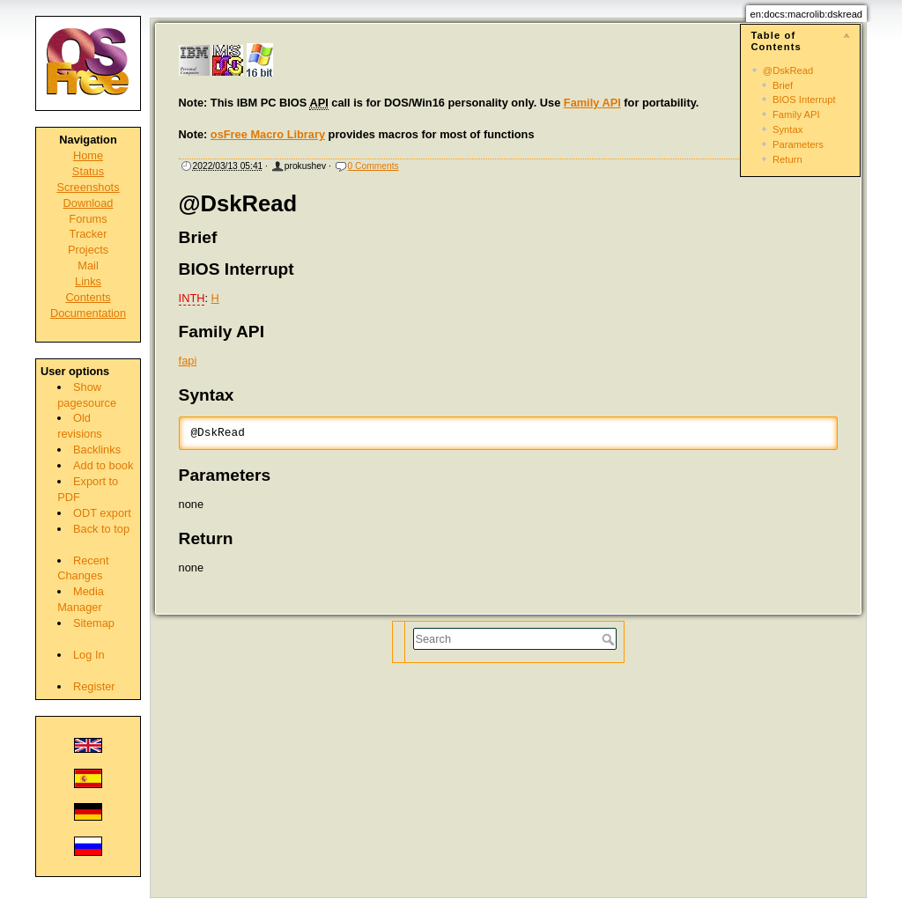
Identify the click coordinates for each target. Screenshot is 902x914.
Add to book (103, 465)
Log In (89, 654)
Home (88, 155)
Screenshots (87, 187)
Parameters (798, 144)
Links (88, 281)
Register (94, 686)
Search (610, 639)
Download (88, 203)
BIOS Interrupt (804, 99)
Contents (87, 297)
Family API (796, 114)
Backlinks (97, 449)
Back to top (101, 528)
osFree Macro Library (268, 134)
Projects (88, 249)
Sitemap (94, 623)
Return (787, 159)
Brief (783, 85)
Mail (88, 265)
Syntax (787, 129)
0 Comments (373, 166)
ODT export (102, 513)
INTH (192, 298)
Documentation (88, 313)
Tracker (88, 233)
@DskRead (788, 70)
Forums (88, 218)
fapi (188, 360)
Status (88, 171)
